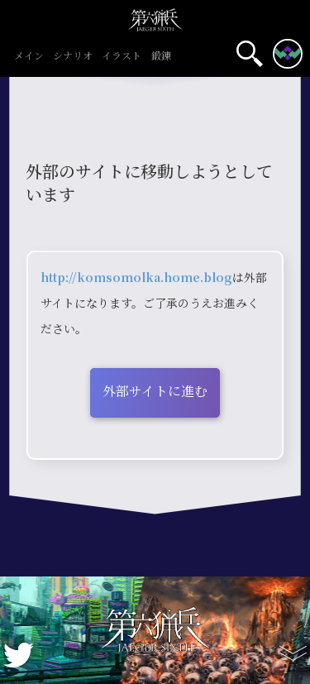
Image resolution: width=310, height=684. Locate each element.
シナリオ (73, 56)
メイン (28, 56)
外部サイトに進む (155, 390)
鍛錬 (160, 56)
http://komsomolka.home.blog (136, 277)
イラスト (122, 56)
